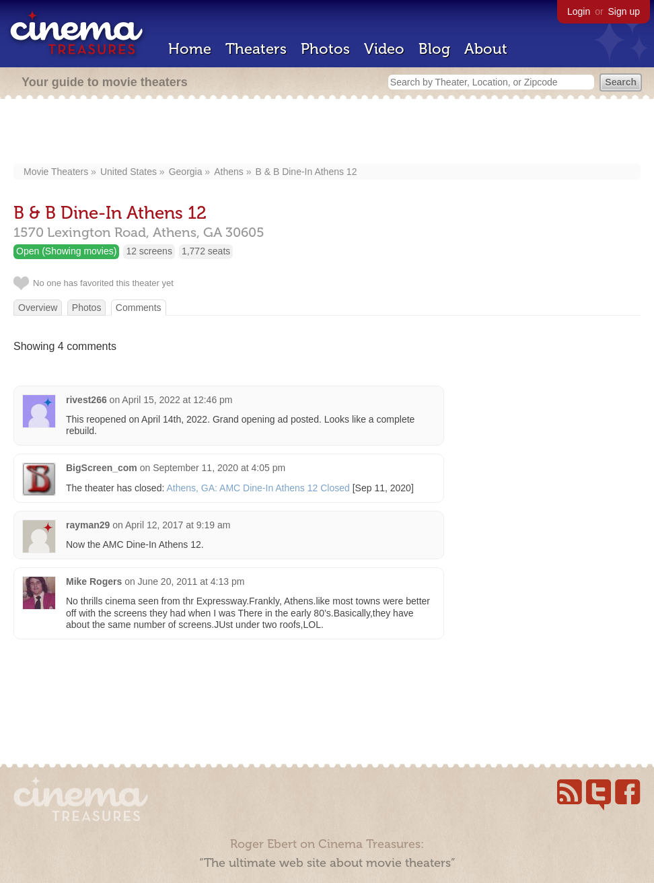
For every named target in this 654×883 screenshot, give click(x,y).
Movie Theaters (56, 171)
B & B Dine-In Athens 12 (306, 171)
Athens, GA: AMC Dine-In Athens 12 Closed (257, 488)
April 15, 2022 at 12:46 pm (177, 399)
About (485, 49)
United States (128, 171)
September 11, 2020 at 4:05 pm (219, 467)
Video (384, 49)
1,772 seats (206, 251)
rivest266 (86, 399)
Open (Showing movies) (66, 251)
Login (578, 11)
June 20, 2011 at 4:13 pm (191, 581)
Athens (229, 171)
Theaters (256, 49)
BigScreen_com (101, 467)
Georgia (186, 171)
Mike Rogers (94, 581)
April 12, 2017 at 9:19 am (177, 525)
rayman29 (88, 525)
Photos (325, 49)
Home (189, 49)
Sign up (624, 11)
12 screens (149, 251)
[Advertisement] (327, 132)
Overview (37, 307)
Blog (434, 49)
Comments (138, 307)
